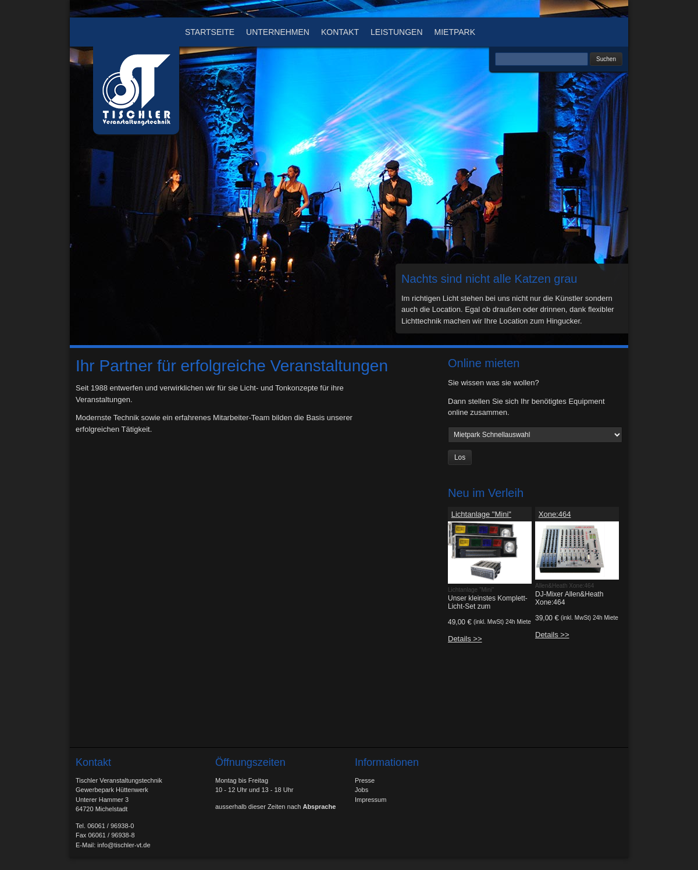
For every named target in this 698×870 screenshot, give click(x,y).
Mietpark (455, 32)
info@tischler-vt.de (123, 844)
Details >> (465, 638)
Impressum (370, 799)
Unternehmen (277, 32)
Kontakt (340, 32)
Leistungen (396, 32)
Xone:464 (555, 514)
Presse (365, 780)
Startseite (209, 32)
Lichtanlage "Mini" (481, 514)
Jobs (361, 789)
